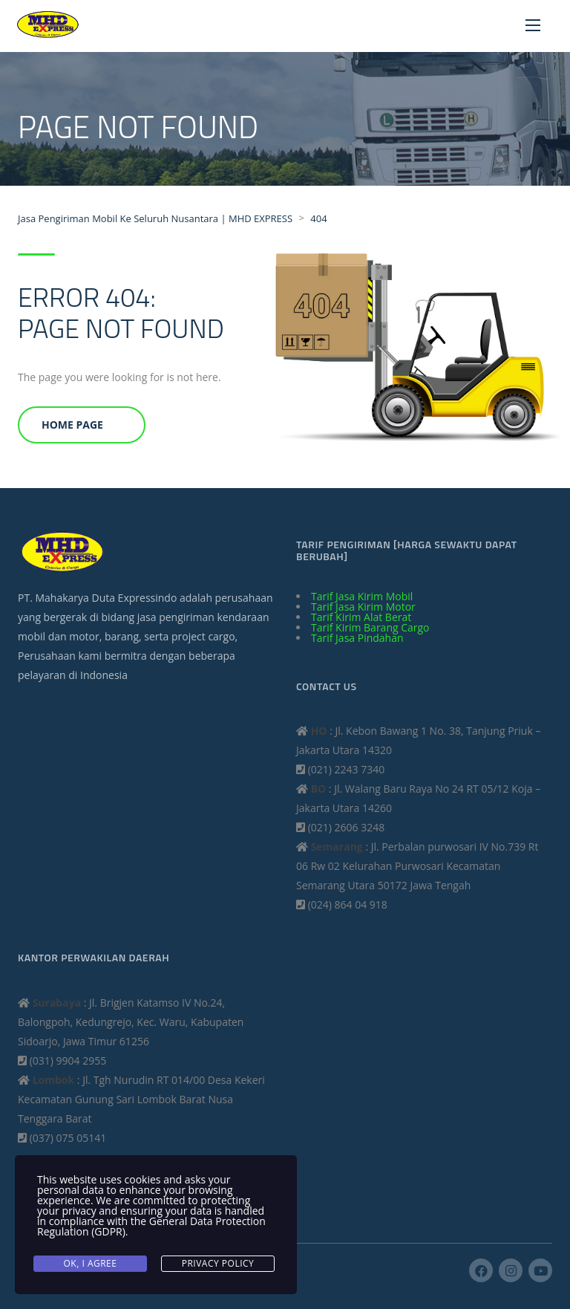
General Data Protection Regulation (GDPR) (151, 1226)
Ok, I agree (90, 1263)
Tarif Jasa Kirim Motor (363, 607)
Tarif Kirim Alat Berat (361, 617)
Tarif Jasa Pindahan (357, 638)
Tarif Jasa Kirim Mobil (362, 596)
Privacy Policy (218, 1263)
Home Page (72, 425)
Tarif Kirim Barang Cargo (370, 627)
